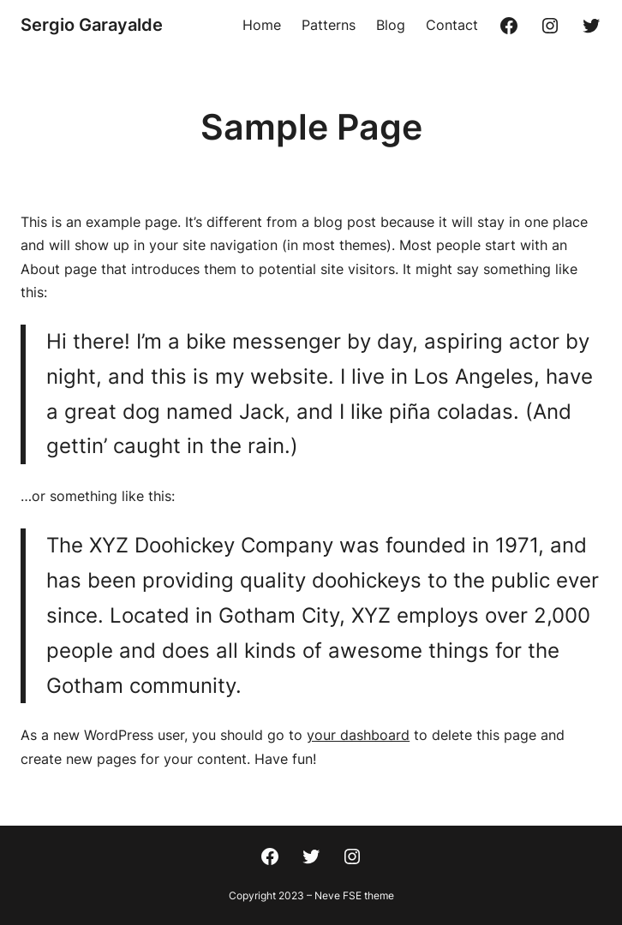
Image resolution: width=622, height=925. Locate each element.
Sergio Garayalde (92, 25)
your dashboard (358, 734)
